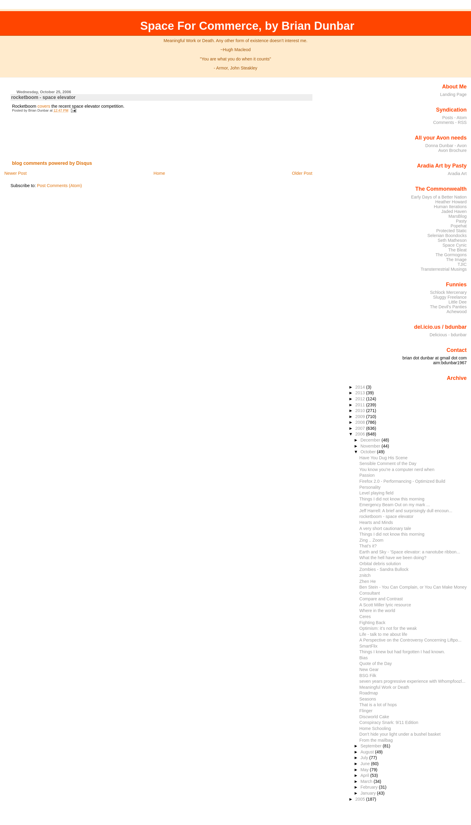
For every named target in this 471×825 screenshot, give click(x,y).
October (368, 451)
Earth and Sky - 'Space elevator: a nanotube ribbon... (409, 551)
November (370, 446)
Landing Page (453, 94)
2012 (360, 398)
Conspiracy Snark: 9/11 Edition (388, 722)
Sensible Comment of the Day (387, 463)
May (365, 769)
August (367, 752)
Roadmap (368, 693)
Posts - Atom (454, 117)
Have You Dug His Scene (383, 457)
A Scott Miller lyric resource (385, 604)
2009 (360, 416)
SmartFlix (368, 646)
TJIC (461, 264)
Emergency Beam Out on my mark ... (394, 504)
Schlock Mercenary (448, 292)
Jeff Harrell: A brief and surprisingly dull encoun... (405, 510)
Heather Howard (451, 201)
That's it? (368, 545)
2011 (360, 404)
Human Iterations (450, 206)
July (364, 757)
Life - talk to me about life (383, 634)
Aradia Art (457, 173)
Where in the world (377, 610)
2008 (360, 422)
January (368, 793)
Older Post (302, 173)
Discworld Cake (374, 716)
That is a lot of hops (378, 704)
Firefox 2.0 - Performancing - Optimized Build (402, 481)
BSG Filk (367, 675)
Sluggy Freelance (450, 297)
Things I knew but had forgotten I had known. (402, 651)
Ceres (365, 616)
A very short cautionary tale (385, 528)
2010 (360, 410)
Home (159, 173)
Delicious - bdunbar (448, 334)
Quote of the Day (375, 663)
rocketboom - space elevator (43, 97)
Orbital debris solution (380, 563)
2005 (360, 799)
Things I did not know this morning (391, 499)
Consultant (369, 593)
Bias (363, 657)
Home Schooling (375, 728)
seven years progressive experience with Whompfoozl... (412, 681)
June (365, 763)
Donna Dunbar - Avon (446, 145)
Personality (370, 487)
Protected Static (451, 230)
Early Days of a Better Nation (438, 197)
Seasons (367, 699)
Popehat (459, 225)
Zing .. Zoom (371, 540)
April (365, 775)
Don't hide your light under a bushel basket (399, 734)
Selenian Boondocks (447, 235)
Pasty (461, 221)
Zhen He (367, 581)
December (370, 440)
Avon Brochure (452, 150)
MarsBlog (457, 216)
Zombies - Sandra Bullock (384, 569)
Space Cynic (454, 245)
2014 (360, 387)
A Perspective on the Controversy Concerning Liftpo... (410, 640)
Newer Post (15, 173)
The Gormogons (451, 254)
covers (44, 106)
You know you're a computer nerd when (396, 469)
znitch (364, 575)
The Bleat (457, 250)
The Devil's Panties (448, 306)
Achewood (457, 311)
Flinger (365, 710)
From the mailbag (376, 740)
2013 (360, 392)
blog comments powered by (52, 163)
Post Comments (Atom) (59, 185)
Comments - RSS (450, 122)
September (371, 745)
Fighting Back (372, 622)
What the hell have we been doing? (392, 557)
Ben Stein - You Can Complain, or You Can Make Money (412, 587)
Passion (367, 475)
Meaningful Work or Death (384, 687)
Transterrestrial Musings (443, 269)
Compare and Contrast (381, 598)
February (369, 787)
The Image (456, 259)
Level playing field (376, 493)
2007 (360, 428)
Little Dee (457, 302)
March (367, 781)
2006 (360, 434)
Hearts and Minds (376, 522)
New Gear (368, 669)
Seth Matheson (452, 240)
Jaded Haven (454, 211)
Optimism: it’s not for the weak (388, 628)
